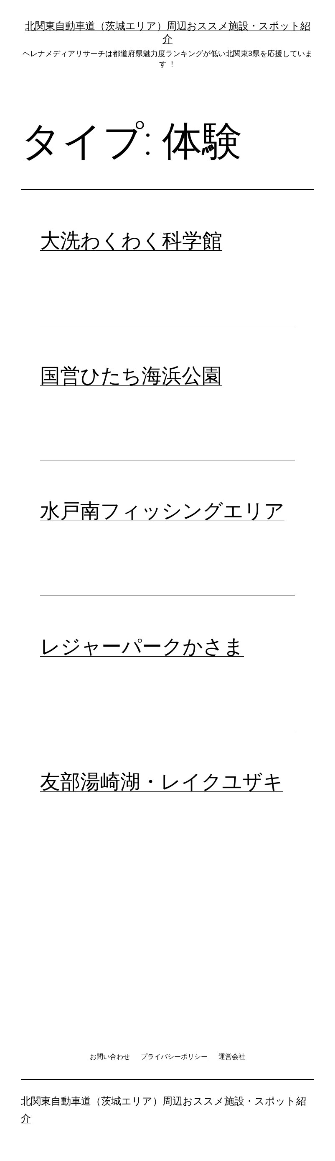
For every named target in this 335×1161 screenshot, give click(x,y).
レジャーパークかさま (142, 646)
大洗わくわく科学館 (131, 240)
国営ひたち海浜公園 (131, 376)
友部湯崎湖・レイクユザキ (161, 782)
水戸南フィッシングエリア (162, 511)
